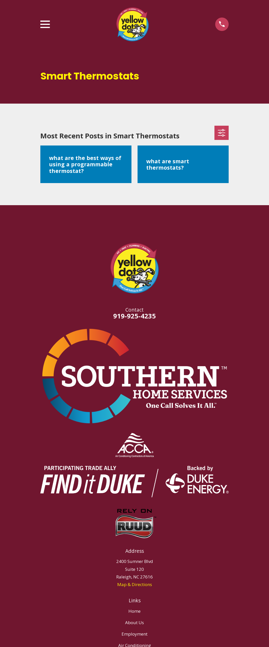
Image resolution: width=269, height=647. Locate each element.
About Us (134, 622)
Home (134, 611)
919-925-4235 (134, 316)
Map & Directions (134, 584)
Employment (134, 634)
